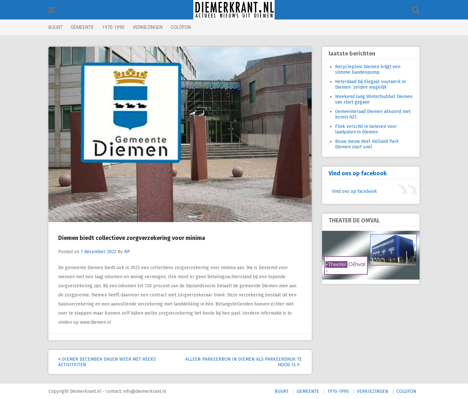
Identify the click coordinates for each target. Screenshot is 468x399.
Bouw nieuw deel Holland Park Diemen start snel (367, 144)
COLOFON (181, 27)
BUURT (55, 27)
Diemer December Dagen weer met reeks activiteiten (107, 362)
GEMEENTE (82, 27)
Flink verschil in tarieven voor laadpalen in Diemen (366, 129)
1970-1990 (113, 27)
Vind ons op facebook (358, 173)
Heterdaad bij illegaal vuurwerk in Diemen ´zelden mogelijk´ (370, 84)
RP (127, 252)
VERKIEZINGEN (147, 27)
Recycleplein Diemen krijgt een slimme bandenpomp (367, 69)
